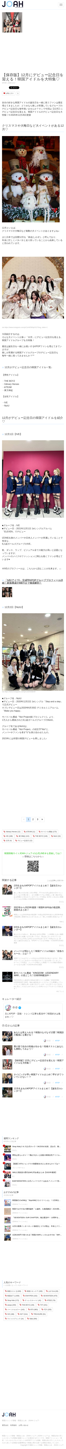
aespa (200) (10, 1305)
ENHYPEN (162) (30, 1296)
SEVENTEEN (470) (49, 1296)
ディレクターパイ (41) (32, 1300)
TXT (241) (42, 1305)
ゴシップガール (18, 1168)
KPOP (4, 83)
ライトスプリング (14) (14, 1319)
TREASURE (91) (38, 1314)
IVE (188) (8, 836)
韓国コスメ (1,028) (13, 1291)
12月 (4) (8, 841)
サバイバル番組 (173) (48, 832)
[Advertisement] (33, 53)
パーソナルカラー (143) (15, 1310)
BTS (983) (33, 1310)
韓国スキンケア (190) (34, 1291)
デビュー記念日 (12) (23, 841)
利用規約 (13, 1425)
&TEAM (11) (29, 832)
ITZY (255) (46, 1310)
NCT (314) (23, 1314)
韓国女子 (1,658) (12, 1296)
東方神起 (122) (22, 836)
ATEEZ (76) (50, 1300)
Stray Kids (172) (12, 1300)
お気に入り (9, 93)
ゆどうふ (59, 991)
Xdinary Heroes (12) (12, 832)
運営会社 (5, 1425)
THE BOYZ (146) (40, 836)
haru (61, 922)
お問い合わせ (23, 1425)
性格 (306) (32, 1319)
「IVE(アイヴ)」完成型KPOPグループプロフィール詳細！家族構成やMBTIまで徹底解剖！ (32, 581)
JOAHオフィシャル (19, 1204)
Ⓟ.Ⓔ (61, 902)
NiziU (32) (56, 836)
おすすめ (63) (52, 1291)
